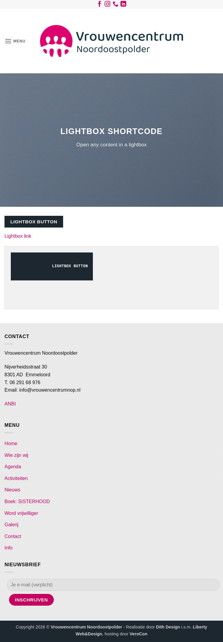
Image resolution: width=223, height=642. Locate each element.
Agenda (13, 466)
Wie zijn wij (16, 455)
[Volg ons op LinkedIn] (123, 5)
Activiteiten (16, 478)
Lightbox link (18, 236)
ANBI (10, 403)
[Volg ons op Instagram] (107, 5)
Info (9, 547)
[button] (15, 41)
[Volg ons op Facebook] (99, 5)
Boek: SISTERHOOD (27, 501)
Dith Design (168, 627)
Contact (13, 536)
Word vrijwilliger (21, 513)
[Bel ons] (115, 5)
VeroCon (138, 633)
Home (11, 443)
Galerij (11, 524)
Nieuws (12, 489)
